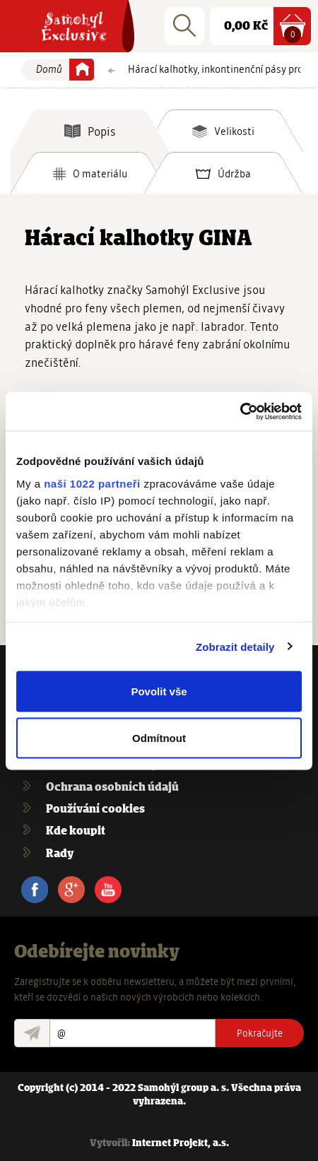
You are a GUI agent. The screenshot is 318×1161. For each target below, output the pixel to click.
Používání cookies (95, 809)
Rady (59, 854)
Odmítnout (159, 737)
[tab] (90, 131)
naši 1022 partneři (92, 483)
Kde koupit (75, 831)
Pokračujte (260, 1033)
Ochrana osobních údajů (112, 787)
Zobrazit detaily (235, 646)
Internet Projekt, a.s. (180, 1143)
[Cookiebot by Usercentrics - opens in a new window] (240, 411)
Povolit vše (159, 691)
